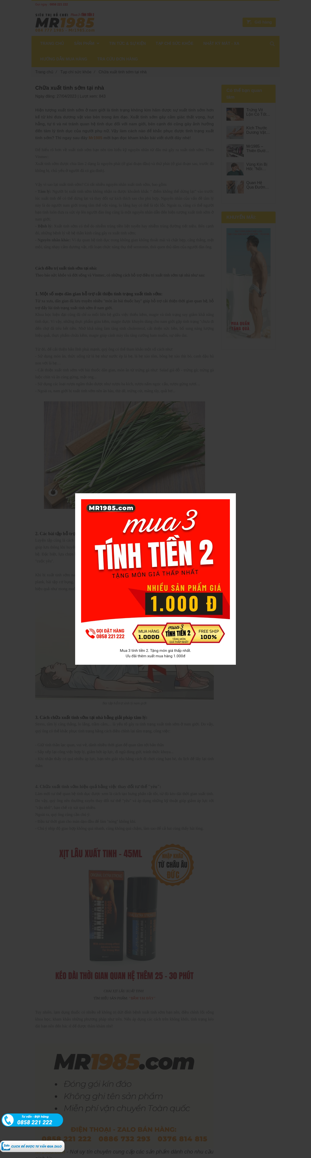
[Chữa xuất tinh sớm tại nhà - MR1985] (32, 1143)
